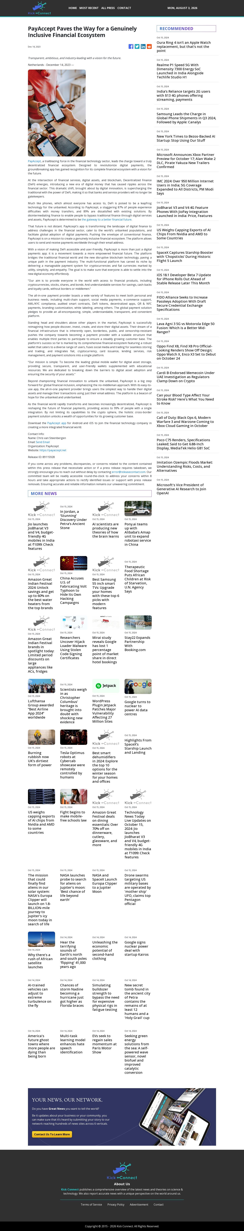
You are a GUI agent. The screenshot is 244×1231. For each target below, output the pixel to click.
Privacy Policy (115, 1204)
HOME (73, 8)
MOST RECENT (89, 8)
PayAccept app (56, 423)
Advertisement (139, 1204)
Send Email (43, 442)
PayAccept (34, 161)
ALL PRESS (108, 8)
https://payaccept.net (52, 450)
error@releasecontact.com (128, 472)
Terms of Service (91, 1204)
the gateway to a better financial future (106, 219)
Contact (159, 1204)
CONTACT (124, 8)
